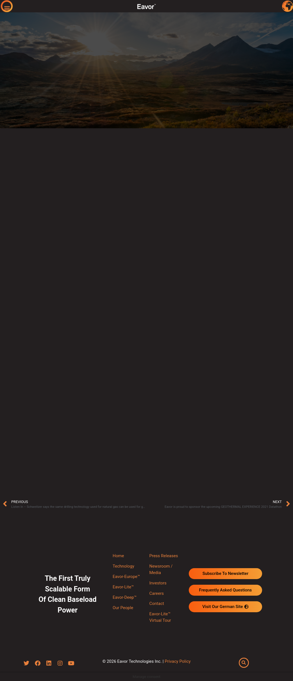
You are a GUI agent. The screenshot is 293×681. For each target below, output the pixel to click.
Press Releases (163, 555)
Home (118, 555)
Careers (156, 593)
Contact (156, 603)
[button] (7, 7)
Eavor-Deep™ (125, 597)
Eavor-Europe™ (126, 576)
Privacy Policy (177, 661)
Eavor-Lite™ (123, 586)
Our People (123, 607)
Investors (157, 583)
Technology (123, 566)
